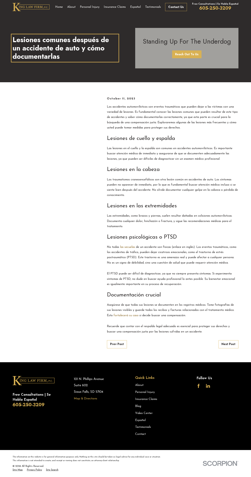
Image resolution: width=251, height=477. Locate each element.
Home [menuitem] (59, 7)
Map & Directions (85, 398)
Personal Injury (145, 392)
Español (140, 420)
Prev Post (117, 344)
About (139, 385)
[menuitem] (18, 470)
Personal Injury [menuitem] (90, 7)
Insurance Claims (146, 399)
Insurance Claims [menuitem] (115, 7)
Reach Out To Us (187, 54)
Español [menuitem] (135, 7)
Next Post (228, 344)
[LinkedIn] (208, 386)
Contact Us (176, 7)
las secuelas (127, 247)
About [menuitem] (71, 7)
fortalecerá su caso (126, 315)
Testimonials (143, 427)
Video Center (144, 413)
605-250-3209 (215, 8)
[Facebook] (199, 386)
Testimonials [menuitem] (153, 7)
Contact (140, 434)
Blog (138, 406)
